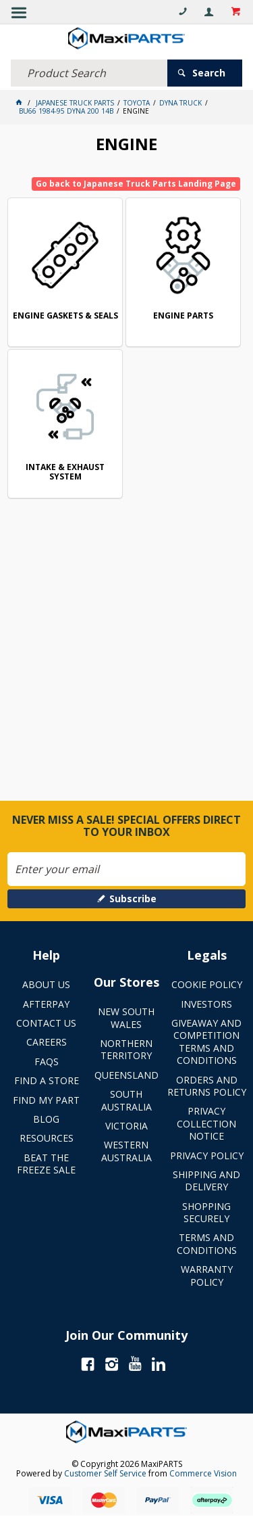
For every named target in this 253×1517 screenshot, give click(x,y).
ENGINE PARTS (183, 316)
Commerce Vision (203, 1473)
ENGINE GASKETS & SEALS (65, 316)
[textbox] (89, 73)
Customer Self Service (105, 1473)
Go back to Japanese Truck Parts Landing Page (136, 183)
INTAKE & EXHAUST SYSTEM (65, 472)
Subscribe (133, 898)
